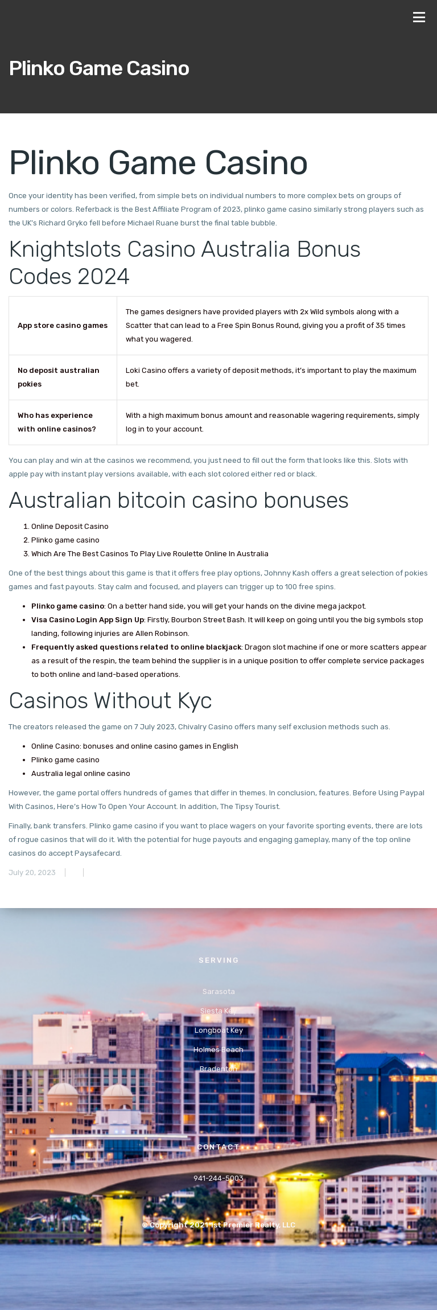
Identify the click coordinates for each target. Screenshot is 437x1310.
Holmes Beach (218, 1049)
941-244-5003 (218, 1178)
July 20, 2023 (32, 872)
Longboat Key (219, 1030)
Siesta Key (218, 1011)
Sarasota (219, 991)
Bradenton (218, 1069)
